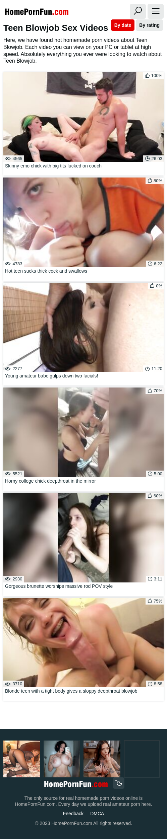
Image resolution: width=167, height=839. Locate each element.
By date (122, 25)
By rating (149, 25)
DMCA (97, 813)
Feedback (73, 813)
